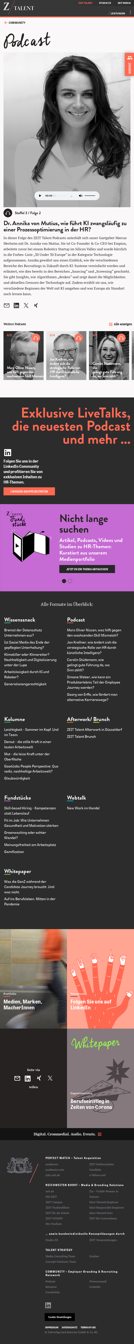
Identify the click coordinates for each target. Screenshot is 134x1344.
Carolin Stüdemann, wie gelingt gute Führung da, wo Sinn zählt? (88, 664)
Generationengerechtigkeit (25, 684)
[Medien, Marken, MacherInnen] (33, 979)
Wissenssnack (19, 620)
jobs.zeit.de (53, 1175)
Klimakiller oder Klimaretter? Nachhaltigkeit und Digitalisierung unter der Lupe (30, 659)
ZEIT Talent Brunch (81, 736)
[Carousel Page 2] (70, 581)
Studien (94, 1256)
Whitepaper (17, 871)
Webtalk (76, 798)
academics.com (55, 1170)
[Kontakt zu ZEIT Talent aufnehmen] (130, 64)
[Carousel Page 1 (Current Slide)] (64, 581)
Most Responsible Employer (106, 1207)
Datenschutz (69, 1327)
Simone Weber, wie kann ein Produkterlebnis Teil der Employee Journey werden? (93, 682)
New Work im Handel (83, 808)
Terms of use (88, 1327)
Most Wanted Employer (103, 1202)
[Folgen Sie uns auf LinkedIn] (100, 979)
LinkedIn (95, 1287)
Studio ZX (52, 1240)
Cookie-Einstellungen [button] (59, 1317)
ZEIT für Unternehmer (103, 1218)
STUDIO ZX (105, 3)
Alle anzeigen (120, 324)
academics (52, 1164)
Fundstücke (17, 798)
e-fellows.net (97, 1175)
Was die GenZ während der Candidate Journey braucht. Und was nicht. (29, 886)
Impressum (51, 1327)
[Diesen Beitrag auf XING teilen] (39, 1079)
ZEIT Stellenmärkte (101, 1164)
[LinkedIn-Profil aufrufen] (48, 1307)
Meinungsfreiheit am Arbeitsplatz (30, 844)
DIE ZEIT (51, 1197)
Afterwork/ (79, 719)
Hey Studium (54, 1224)
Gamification (14, 851)
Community (17, 22)
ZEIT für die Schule (57, 1213)
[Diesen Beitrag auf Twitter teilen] (50, 1079)
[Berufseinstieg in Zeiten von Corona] (100, 1078)
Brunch (101, 719)
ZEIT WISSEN (54, 1218)
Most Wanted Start (101, 1213)
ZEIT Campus (54, 1202)
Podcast (76, 620)
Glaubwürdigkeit (17, 778)
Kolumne (14, 719)
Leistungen (118, 13)
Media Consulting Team (60, 1256)
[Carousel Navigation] (68, 405)
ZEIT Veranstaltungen (103, 1240)
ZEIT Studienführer (58, 1207)
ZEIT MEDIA (124, 3)
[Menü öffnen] (128, 12)
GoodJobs (95, 1170)
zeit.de (50, 1191)
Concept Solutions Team (61, 1262)
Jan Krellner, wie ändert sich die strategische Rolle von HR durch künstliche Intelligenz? (92, 647)
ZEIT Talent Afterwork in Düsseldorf (94, 729)
